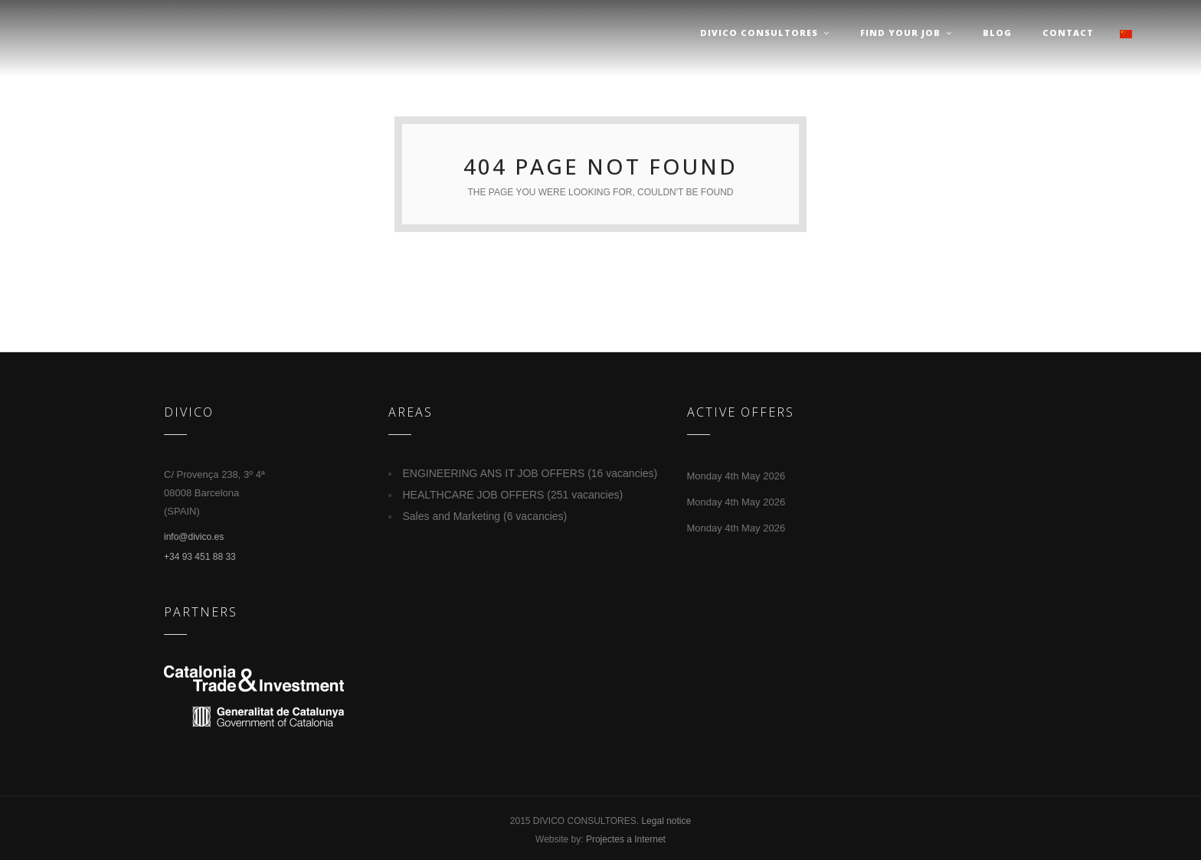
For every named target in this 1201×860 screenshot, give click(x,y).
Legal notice (666, 821)
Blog (997, 32)
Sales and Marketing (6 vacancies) (485, 516)
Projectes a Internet (626, 839)
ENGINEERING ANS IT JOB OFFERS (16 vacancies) (530, 473)
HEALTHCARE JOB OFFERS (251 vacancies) (513, 495)
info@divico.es (194, 536)
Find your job (906, 32)
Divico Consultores (765, 32)
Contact (1068, 32)
